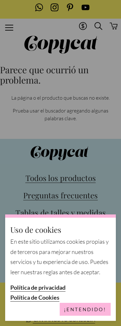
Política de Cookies (34, 297)
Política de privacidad (38, 287)
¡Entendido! (85, 309)
